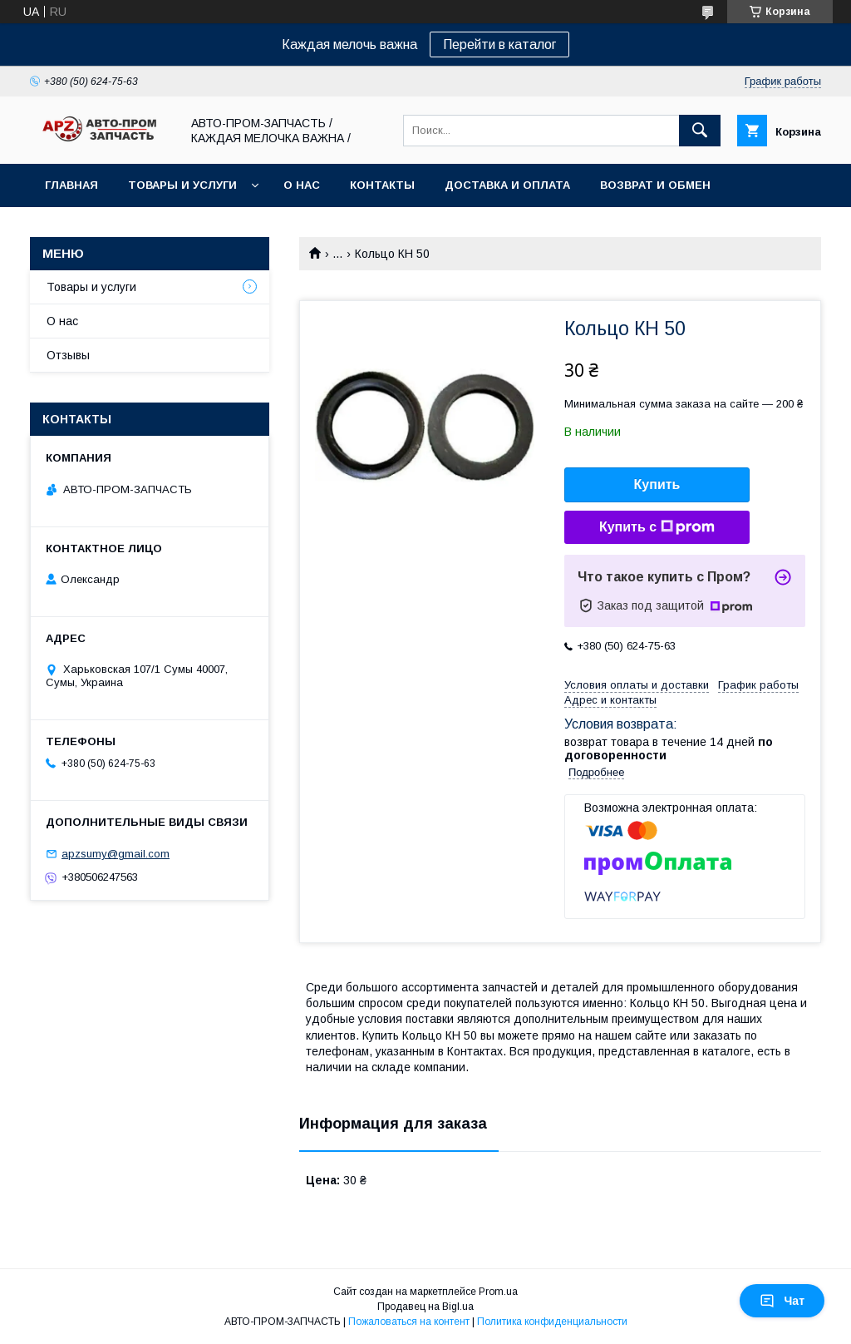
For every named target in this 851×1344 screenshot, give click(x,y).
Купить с (657, 527)
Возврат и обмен (655, 185)
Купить (657, 484)
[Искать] (700, 130)
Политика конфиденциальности (552, 1321)
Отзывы (68, 355)
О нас (301, 185)
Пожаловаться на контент (409, 1321)
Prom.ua (498, 1291)
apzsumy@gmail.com (115, 853)
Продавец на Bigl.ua (425, 1306)
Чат (782, 1300)
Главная (71, 185)
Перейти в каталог (499, 44)
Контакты (382, 185)
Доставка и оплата (507, 185)
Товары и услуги (182, 185)
